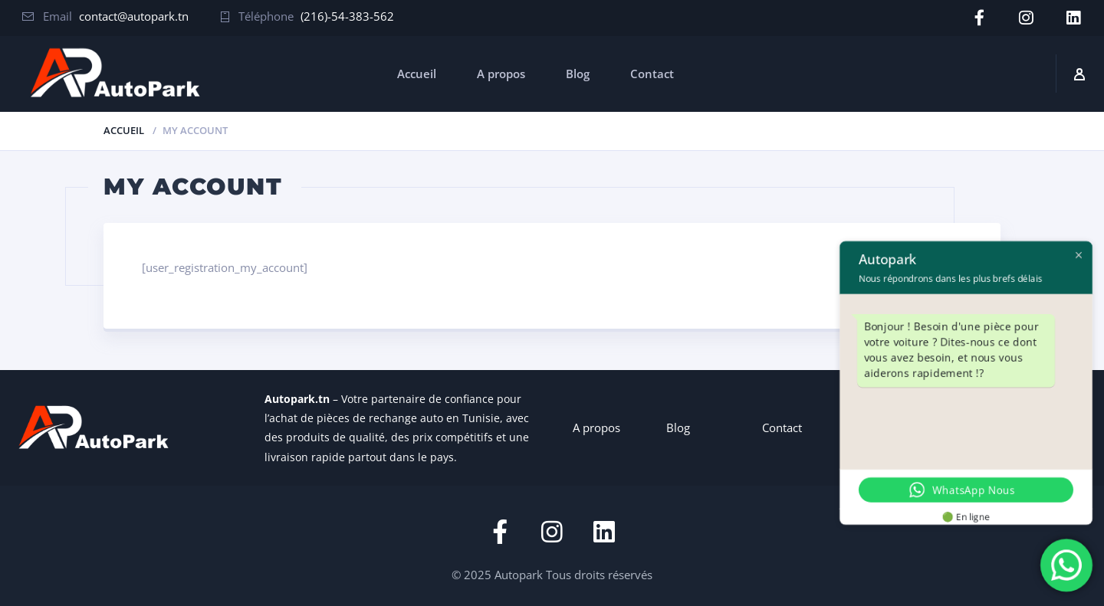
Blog (578, 72)
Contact (652, 72)
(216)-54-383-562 (347, 16)
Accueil (416, 72)
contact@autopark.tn (134, 16)
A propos (501, 72)
